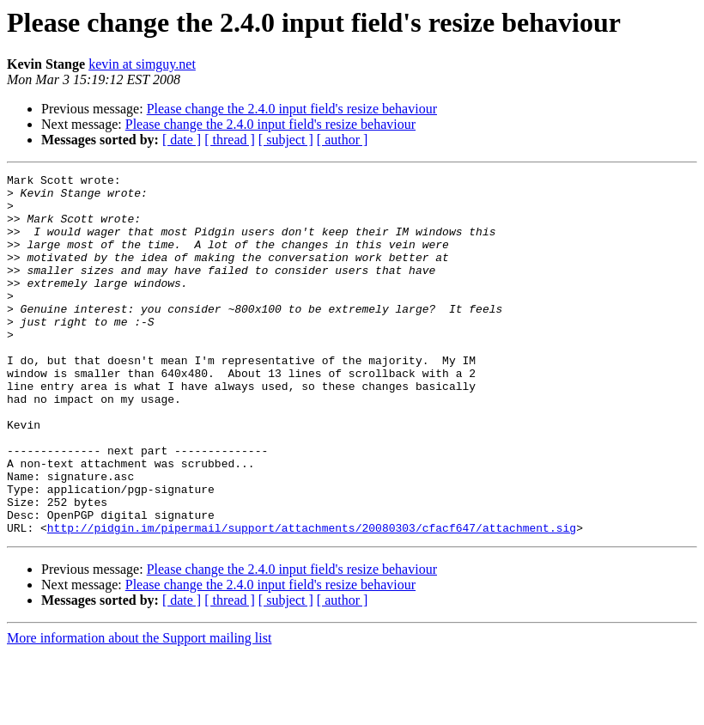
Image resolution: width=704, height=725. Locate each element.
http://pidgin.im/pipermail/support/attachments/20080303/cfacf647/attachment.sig (311, 599)
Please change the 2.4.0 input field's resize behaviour (292, 108)
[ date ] (181, 139)
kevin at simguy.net (142, 64)
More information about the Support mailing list (139, 710)
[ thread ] (229, 139)
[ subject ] (285, 139)
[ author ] (342, 139)
